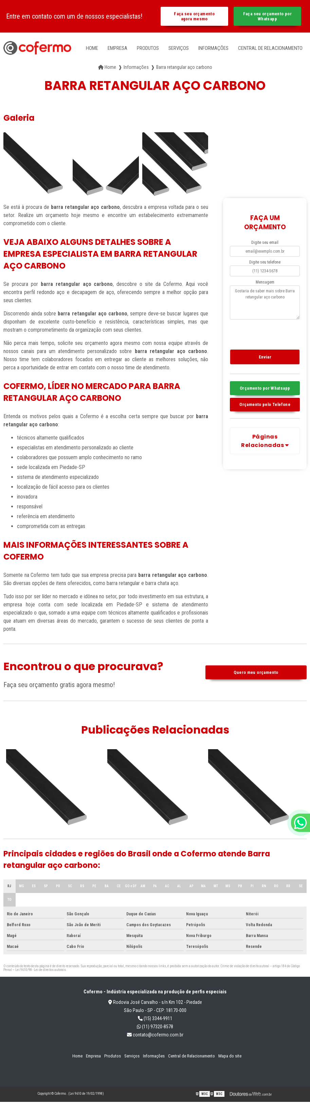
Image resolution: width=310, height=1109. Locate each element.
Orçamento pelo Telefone (264, 404)
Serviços (178, 48)
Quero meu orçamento (256, 672)
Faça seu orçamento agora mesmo (194, 16)
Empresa (117, 48)
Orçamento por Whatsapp (265, 388)
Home (92, 48)
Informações (213, 48)
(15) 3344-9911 (155, 1018)
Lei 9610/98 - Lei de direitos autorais (40, 970)
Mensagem (265, 282)
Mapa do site (229, 1055)
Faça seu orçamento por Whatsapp (267, 16)
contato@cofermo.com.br (155, 1034)
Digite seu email (264, 242)
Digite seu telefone (264, 262)
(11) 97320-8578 (155, 1026)
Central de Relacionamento (270, 48)
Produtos (148, 48)
